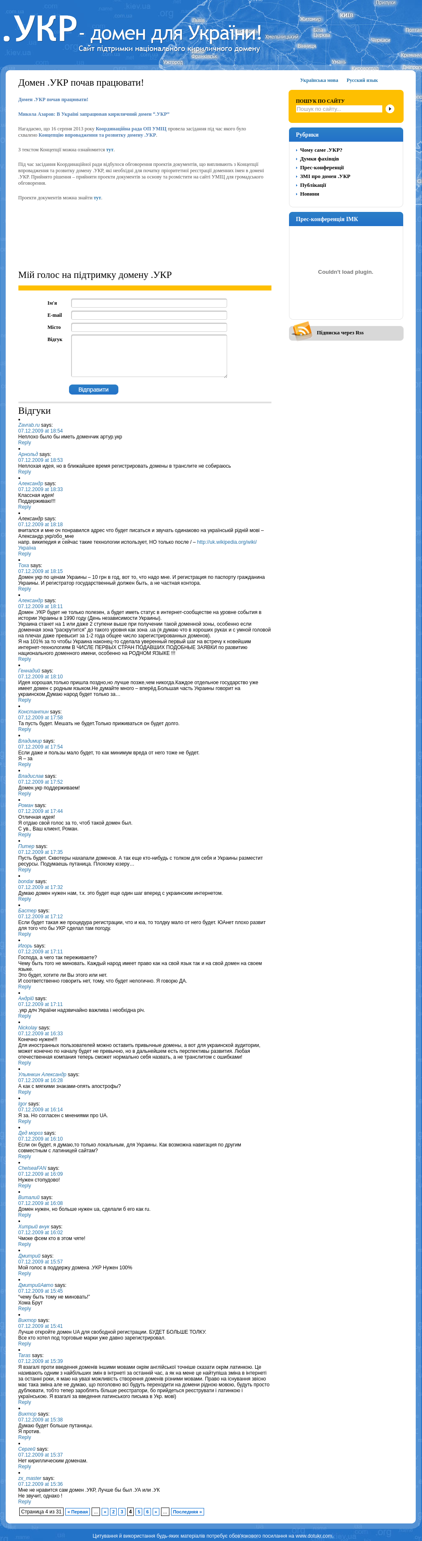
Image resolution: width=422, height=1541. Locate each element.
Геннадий (29, 671)
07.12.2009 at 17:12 (40, 917)
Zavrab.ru (29, 425)
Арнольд (28, 454)
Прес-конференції (322, 167)
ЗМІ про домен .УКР (325, 176)
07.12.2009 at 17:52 (40, 782)
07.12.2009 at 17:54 (40, 747)
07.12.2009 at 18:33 (40, 489)
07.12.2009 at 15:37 (40, 1455)
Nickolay (27, 1028)
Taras (24, 1355)
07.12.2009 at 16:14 (40, 1110)
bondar (26, 881)
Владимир (30, 741)
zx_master (29, 1478)
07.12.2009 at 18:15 (40, 571)
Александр (30, 483)
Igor (22, 1104)
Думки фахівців (319, 158)
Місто (54, 327)
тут (110, 150)
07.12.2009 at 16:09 (40, 1174)
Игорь (25, 946)
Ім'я (52, 303)
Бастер (27, 911)
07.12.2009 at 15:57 (40, 1262)
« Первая (77, 1511)
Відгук (55, 339)
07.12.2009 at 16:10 (40, 1139)
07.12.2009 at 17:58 (40, 718)
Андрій (26, 998)
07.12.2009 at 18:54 (40, 431)
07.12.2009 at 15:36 (40, 1484)
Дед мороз (30, 1133)
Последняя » (187, 1511)
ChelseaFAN (32, 1168)
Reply (24, 443)
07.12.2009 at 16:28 (40, 1080)
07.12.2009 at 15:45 (40, 1291)
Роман (25, 805)
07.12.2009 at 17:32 (40, 887)
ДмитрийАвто (36, 1285)
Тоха (23, 565)
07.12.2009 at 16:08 (40, 1203)
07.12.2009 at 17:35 (40, 852)
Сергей (27, 1449)
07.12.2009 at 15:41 (40, 1326)
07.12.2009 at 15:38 (40, 1420)
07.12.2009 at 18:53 (40, 460)
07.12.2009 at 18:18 (40, 524)
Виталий (29, 1197)
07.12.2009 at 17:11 (40, 952)
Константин (33, 712)
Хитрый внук (34, 1227)
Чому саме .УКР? (321, 150)
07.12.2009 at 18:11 (40, 606)
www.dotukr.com (314, 1536)
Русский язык (362, 80)
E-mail (55, 315)
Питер (26, 846)
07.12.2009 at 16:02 (40, 1232)
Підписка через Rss (340, 332)
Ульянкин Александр (42, 1074)
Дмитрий (29, 1256)
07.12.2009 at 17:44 (40, 811)
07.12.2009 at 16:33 (40, 1034)
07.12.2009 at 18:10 (40, 677)
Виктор (27, 1320)
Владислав (30, 776)
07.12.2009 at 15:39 (40, 1361)
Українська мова (319, 80)
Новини (310, 194)
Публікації (313, 185)
